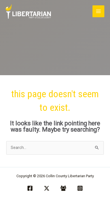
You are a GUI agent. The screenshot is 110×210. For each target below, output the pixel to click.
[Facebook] (30, 188)
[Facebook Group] (63, 188)
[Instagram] (80, 188)
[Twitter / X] (46, 188)
